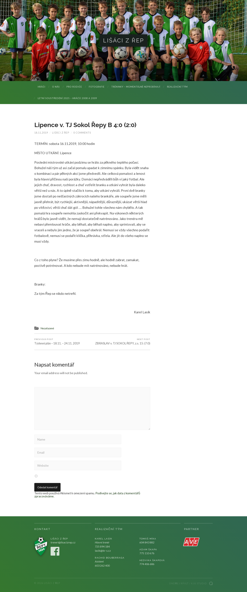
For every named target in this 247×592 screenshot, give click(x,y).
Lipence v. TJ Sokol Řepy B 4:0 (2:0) (85, 124)
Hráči (41, 86)
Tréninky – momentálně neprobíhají (135, 86)
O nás (56, 86)
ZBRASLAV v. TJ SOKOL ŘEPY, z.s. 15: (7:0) (122, 341)
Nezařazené (47, 328)
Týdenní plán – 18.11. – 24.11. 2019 (57, 341)
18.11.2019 (41, 132)
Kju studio (199, 583)
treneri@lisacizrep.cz (63, 542)
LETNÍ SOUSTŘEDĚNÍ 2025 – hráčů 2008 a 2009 (67, 98)
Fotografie (96, 86)
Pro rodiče (74, 86)
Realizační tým (177, 86)
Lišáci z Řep (123, 40)
